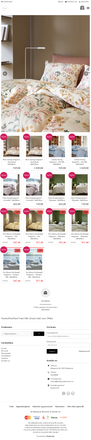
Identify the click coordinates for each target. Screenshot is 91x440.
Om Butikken (6, 356)
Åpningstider (6, 353)
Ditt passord (51, 341)
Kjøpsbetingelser (23, 406)
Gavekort (4, 358)
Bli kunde (4, 351)
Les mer (55, 432)
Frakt (11, 406)
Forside (4, 348)
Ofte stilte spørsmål (75, 406)
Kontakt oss (5, 361)
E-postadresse (52, 333)
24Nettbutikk (50, 436)
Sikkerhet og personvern (42, 406)
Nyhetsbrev (60, 406)
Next (88, 73)
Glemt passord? (84, 351)
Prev (7, 73)
